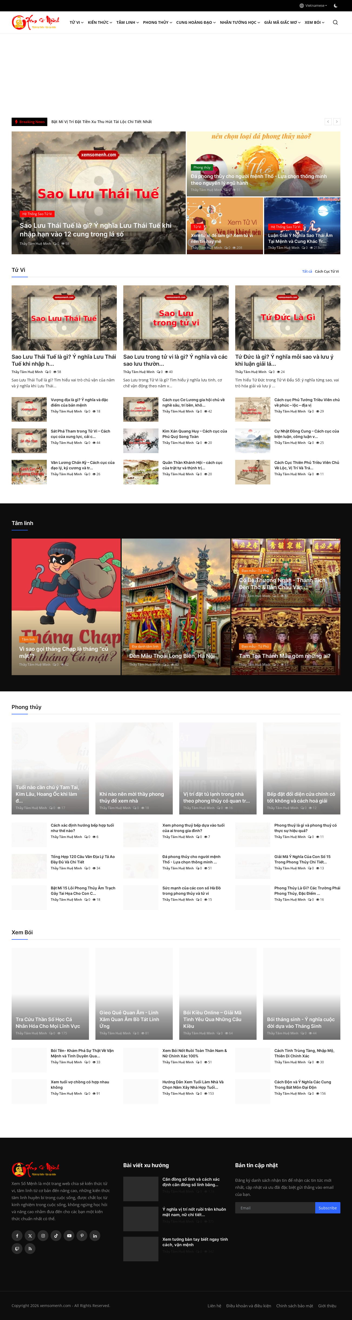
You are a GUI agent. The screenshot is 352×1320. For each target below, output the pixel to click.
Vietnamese (312, 5)
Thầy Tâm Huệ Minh (35, 243)
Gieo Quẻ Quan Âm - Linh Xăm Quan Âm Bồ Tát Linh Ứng (129, 1019)
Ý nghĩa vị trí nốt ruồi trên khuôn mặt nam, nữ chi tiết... (194, 1212)
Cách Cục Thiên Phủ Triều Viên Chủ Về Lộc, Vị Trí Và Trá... (306, 465)
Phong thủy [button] (157, 22)
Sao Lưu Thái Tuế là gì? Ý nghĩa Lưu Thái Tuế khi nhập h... (64, 360)
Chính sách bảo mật (294, 1305)
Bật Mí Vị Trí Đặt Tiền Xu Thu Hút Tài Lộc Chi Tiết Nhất (101, 121)
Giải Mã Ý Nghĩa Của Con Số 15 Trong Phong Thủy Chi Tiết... (302, 859)
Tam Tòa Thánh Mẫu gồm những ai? (285, 656)
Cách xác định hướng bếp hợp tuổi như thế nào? (82, 828)
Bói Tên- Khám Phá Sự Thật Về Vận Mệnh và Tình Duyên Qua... (82, 1053)
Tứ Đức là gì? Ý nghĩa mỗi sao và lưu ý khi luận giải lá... (284, 360)
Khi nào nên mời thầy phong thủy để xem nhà (131, 797)
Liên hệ (214, 1305)
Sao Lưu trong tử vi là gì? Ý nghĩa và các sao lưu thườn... (175, 360)
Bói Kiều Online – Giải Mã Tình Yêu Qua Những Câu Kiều (212, 1019)
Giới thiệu (327, 1305)
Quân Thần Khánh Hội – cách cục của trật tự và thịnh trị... (192, 465)
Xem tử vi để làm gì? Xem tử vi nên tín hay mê (222, 238)
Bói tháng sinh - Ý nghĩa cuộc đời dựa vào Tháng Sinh (301, 1023)
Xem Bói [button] (315, 22)
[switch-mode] (336, 6)
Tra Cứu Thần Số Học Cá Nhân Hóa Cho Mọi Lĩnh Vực (48, 1023)
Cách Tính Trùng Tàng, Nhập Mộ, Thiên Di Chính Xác (304, 1053)
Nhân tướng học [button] (240, 22)
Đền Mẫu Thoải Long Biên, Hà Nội (172, 656)
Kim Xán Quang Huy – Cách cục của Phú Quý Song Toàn (194, 434)
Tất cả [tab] (307, 271)
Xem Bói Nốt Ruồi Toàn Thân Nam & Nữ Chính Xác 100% (194, 1053)
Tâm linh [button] (128, 22)
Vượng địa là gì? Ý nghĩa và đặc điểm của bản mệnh (79, 402)
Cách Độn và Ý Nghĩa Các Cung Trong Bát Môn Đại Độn (302, 1085)
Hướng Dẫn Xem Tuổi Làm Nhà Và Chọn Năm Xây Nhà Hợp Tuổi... (193, 1085)
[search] (335, 22)
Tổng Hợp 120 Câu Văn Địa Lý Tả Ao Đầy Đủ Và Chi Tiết (83, 859)
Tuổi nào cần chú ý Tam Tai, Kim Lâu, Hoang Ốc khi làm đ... (47, 794)
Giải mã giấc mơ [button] (282, 22)
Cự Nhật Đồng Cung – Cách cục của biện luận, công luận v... (306, 434)
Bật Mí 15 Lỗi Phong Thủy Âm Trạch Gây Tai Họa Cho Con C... (83, 891)
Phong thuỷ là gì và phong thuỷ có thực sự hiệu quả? (305, 828)
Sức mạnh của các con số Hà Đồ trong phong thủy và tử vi (191, 891)
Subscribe (328, 1207)
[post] (99, 192)
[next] (336, 121)
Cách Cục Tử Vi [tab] (327, 271)
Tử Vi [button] (77, 22)
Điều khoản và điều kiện (248, 1305)
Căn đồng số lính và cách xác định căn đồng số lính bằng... (191, 1182)
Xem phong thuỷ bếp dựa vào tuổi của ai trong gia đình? (193, 828)
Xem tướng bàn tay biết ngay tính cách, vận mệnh (195, 1242)
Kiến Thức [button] (100, 22)
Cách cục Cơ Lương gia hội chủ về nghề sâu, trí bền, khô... (193, 402)
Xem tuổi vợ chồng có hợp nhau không (80, 1085)
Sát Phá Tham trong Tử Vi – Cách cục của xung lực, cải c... (80, 434)
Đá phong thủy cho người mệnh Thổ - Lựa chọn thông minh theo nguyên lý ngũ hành (259, 179)
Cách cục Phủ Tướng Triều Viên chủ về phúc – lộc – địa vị (307, 402)
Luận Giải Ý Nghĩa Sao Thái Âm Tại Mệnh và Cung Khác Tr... (300, 238)
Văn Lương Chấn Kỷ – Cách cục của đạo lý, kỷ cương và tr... (83, 465)
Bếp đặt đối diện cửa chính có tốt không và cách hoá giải (301, 797)
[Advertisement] (176, 74)
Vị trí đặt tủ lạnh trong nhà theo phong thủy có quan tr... (216, 797)
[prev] (328, 121)
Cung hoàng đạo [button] (196, 22)
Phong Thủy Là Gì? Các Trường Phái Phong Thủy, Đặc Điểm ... (307, 891)
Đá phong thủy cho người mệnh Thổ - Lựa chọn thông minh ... (191, 859)
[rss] (30, 1248)
